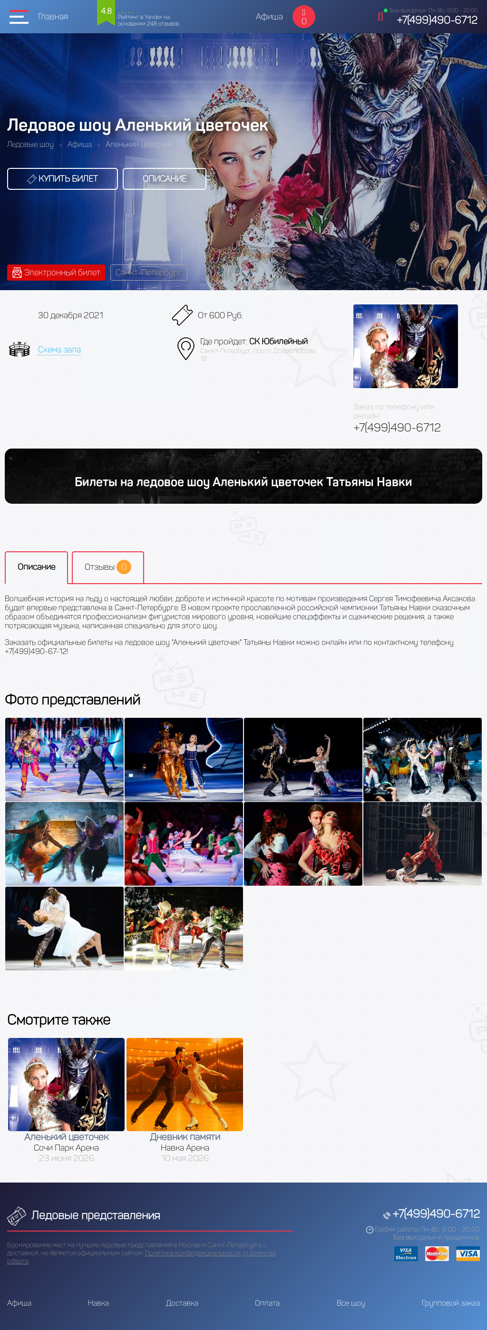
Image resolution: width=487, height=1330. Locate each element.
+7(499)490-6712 (437, 20)
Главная (53, 16)
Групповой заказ (451, 1303)
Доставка (182, 1303)
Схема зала (59, 349)
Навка (98, 1303)
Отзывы (108, 567)
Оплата (267, 1303)
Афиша (269, 16)
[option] (66, 1100)
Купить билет (62, 179)
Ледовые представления (83, 1215)
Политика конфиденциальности (193, 1253)
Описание (164, 179)
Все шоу (351, 1303)
